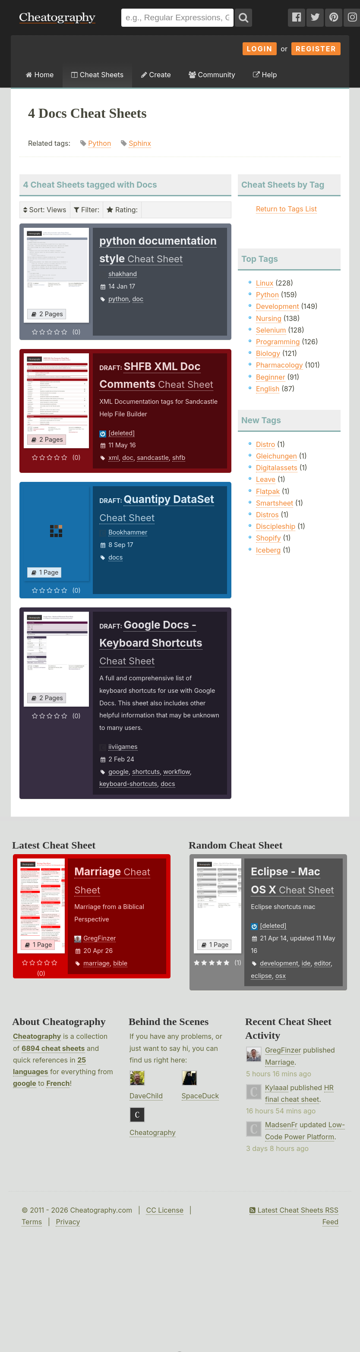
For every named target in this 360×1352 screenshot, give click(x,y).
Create (156, 74)
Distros (267, 514)
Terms (32, 1221)
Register (316, 48)
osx (280, 975)
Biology (268, 353)
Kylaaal (276, 1087)
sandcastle (153, 457)
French (57, 1083)
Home (40, 74)
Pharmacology (279, 365)
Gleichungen (276, 456)
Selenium (271, 330)
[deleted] (121, 433)
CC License (164, 1210)
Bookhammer (127, 532)
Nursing (268, 318)
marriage (96, 963)
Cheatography (37, 1036)
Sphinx (140, 143)
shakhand (122, 273)
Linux (265, 283)
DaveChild (146, 1095)
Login (260, 48)
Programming (278, 341)
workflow (176, 771)
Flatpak (268, 491)
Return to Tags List (286, 208)
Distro (265, 444)
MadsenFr (281, 1124)
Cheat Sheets (97, 74)
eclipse (261, 975)
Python (99, 143)
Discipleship (275, 526)
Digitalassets (276, 467)
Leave (265, 479)
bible (120, 963)
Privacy (68, 1221)
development (279, 963)
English (268, 388)
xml (113, 457)
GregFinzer (99, 938)
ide (306, 963)
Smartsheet (274, 503)
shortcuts (146, 771)
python (118, 298)
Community (212, 74)
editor (322, 963)
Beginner (270, 377)
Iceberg (268, 550)
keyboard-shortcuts (128, 783)
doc (138, 298)
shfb (178, 457)
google (118, 771)
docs (115, 557)
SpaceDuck (200, 1095)
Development (277, 306)
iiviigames (123, 746)
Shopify (268, 538)
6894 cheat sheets (53, 1048)
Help (265, 74)
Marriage (279, 1062)
